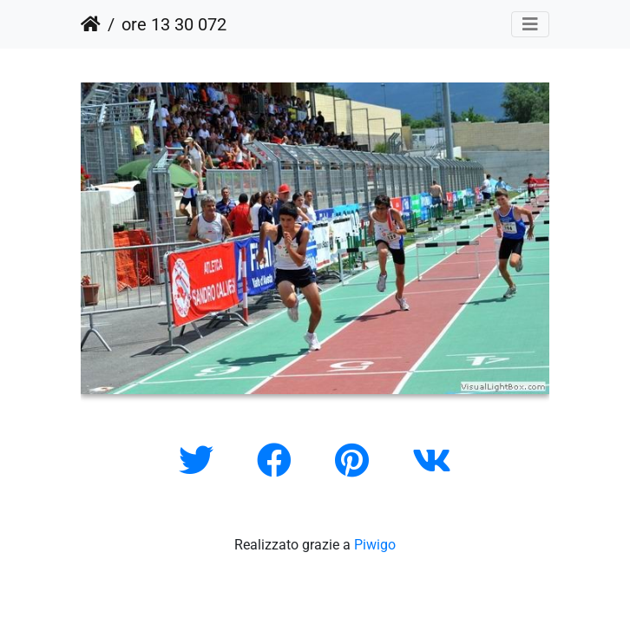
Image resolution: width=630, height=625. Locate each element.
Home (91, 24)
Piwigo (375, 544)
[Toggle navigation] (530, 24)
